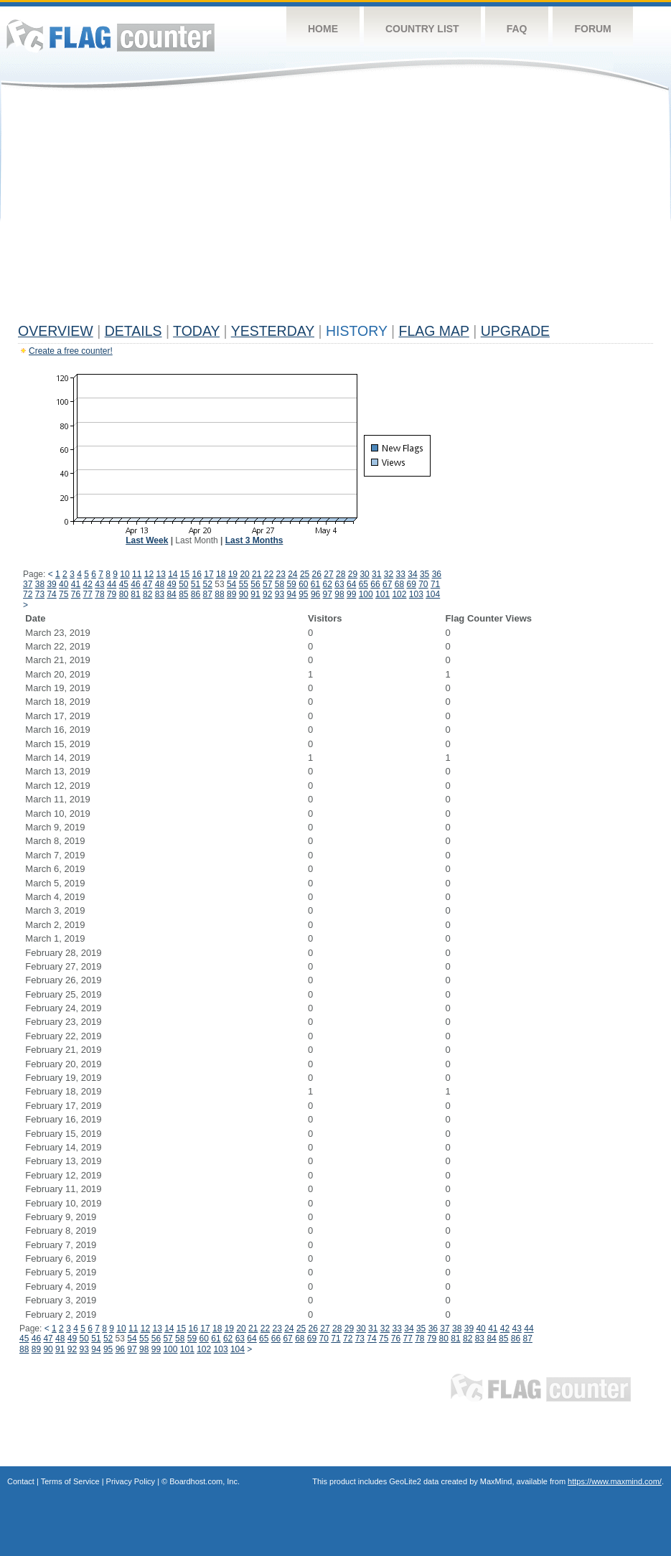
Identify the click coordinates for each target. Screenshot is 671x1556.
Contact (20, 1481)
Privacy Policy (130, 1481)
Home (323, 28)
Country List (422, 28)
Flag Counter (110, 35)
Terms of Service (70, 1481)
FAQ (517, 28)
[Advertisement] (335, 209)
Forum (592, 28)
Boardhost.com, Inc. (204, 1481)
